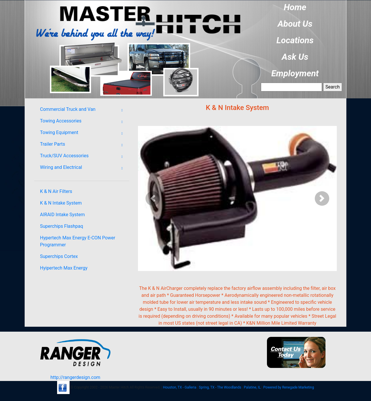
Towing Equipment (83, 133)
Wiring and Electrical (83, 168)
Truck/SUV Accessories (83, 156)
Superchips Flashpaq (61, 226)
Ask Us (295, 57)
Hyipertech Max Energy (64, 268)
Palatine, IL (252, 387)
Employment (295, 73)
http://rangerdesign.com (75, 377)
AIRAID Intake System (62, 214)
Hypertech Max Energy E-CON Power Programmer (77, 241)
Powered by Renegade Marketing (288, 387)
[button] (153, 198)
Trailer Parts (83, 145)
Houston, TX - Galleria (179, 387)
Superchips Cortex (59, 256)
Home (295, 7)
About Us (295, 24)
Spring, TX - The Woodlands (220, 387)
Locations (295, 40)
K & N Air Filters (56, 191)
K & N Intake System (61, 203)
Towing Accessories (83, 122)
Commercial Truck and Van (83, 110)
